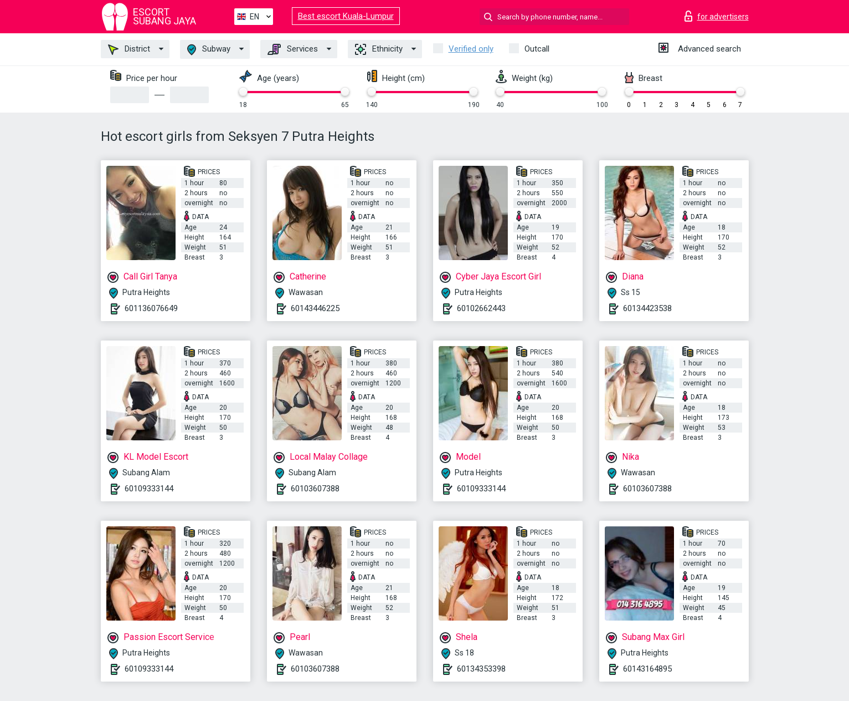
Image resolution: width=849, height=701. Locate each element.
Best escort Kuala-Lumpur (346, 16)
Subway (208, 49)
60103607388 (315, 489)
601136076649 (151, 308)
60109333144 (149, 489)
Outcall (536, 49)
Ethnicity (379, 49)
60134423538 (647, 308)
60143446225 (315, 308)
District (129, 49)
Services (292, 49)
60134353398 (481, 669)
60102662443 (481, 308)
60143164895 (647, 669)
